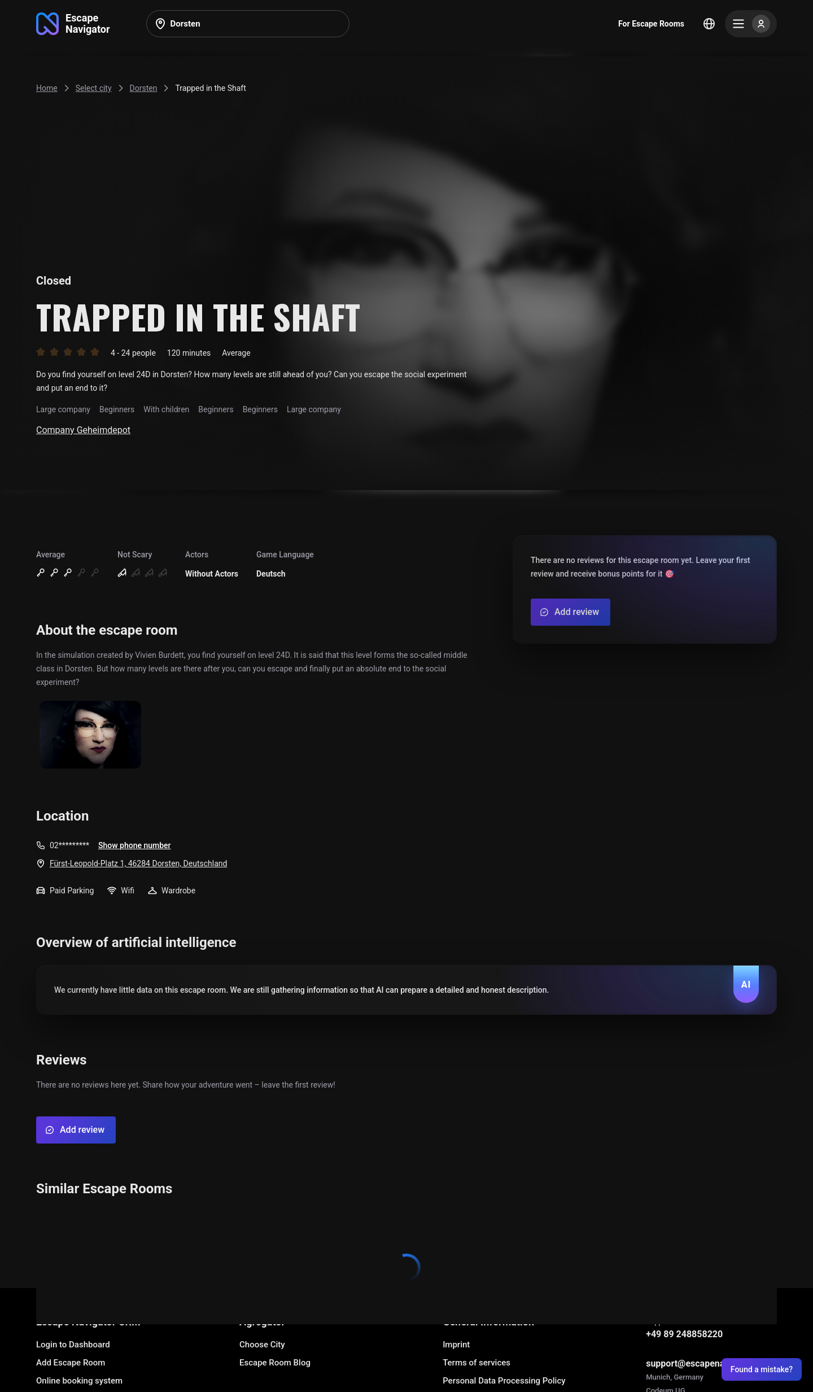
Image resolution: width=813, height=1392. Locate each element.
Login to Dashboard (73, 1344)
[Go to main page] (73, 23)
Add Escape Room (70, 1363)
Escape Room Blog (275, 1363)
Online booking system (79, 1381)
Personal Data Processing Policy (504, 1381)
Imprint (456, 1344)
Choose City (262, 1344)
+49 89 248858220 (684, 1334)
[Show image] (90, 735)
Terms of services (476, 1363)
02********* (69, 845)
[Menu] (751, 23)
